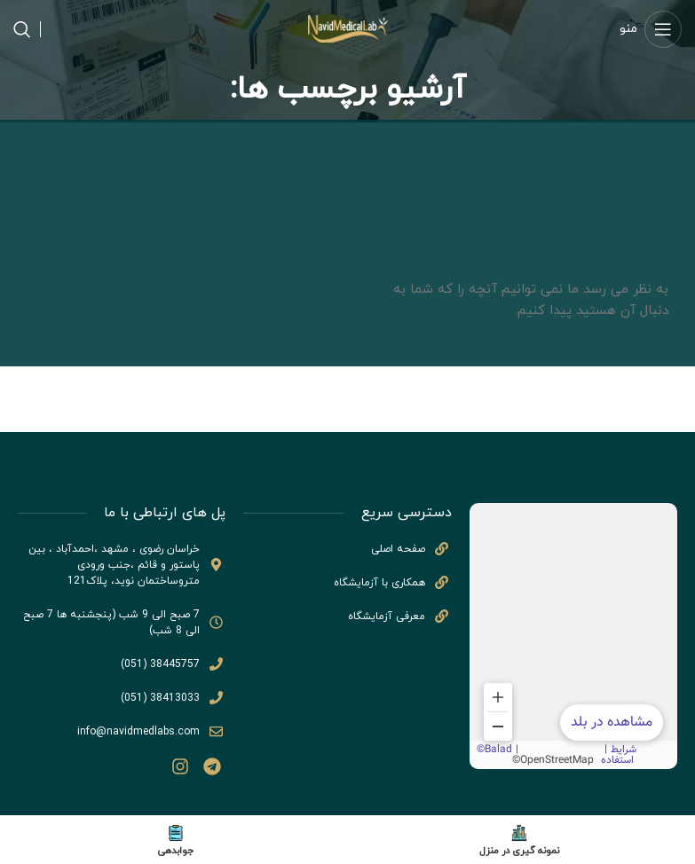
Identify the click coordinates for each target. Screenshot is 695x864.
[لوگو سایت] (348, 28)
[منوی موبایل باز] (651, 29)
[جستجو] (22, 29)
